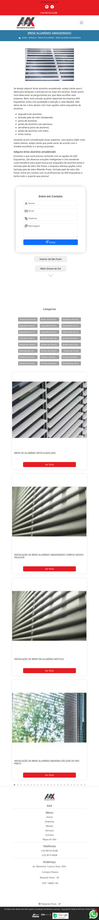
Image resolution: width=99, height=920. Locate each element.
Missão (49, 826)
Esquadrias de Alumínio (28, 325)
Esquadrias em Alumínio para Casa (28, 332)
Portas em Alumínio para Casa (50, 363)
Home (49, 817)
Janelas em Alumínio (28, 344)
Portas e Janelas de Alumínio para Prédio (72, 357)
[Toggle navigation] (81, 23)
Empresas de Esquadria (72, 319)
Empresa (49, 821)
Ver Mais (49, 464)
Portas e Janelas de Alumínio (50, 357)
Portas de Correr (71, 350)
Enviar (52, 242)
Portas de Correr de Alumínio (28, 357)
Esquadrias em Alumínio (72, 325)
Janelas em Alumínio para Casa (50, 344)
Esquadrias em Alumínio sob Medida (50, 332)
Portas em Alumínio (28, 363)
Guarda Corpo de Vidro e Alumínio (50, 338)
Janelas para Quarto (72, 344)
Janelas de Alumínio (72, 338)
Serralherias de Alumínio (72, 363)
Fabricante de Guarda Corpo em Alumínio (72, 332)
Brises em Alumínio (50, 319)
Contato (49, 834)
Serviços (49, 830)
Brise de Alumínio (28, 319)
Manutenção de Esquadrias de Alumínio (28, 350)
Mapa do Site (49, 839)
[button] (14, 784)
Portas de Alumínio (49, 350)
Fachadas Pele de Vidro (28, 338)
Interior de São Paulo (51, 259)
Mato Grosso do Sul (50, 268)
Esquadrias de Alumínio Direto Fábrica (50, 325)
